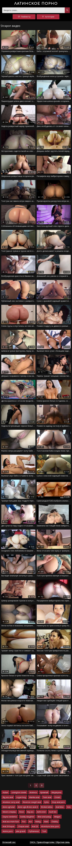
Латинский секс (9, 842)
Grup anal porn (58, 802)
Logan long (21, 797)
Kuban (5, 792)
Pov (23, 821)
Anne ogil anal (9, 807)
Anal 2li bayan (8, 826)
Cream (57, 797)
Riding (38, 821)
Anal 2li (35, 826)
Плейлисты (23, 16)
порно (36, 3)
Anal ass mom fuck (11, 821)
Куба (46, 802)
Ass (30, 821)
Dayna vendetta (10, 816)
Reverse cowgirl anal (32, 802)
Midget (57, 816)
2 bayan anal (23, 826)
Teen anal (47, 797)
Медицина (56, 792)
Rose (21, 811)
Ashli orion (41, 811)
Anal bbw (60, 807)
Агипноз (33, 792)
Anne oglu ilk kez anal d (28, 807)
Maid (46, 821)
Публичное (34, 831)
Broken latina (46, 807)
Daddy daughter (27, 816)
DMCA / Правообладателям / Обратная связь (50, 842)
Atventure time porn (50, 826)
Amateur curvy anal (11, 802)
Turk (44, 831)
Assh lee (52, 811)
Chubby (54, 821)
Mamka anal (34, 797)
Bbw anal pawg (44, 816)
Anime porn (8, 831)
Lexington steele (18, 792)
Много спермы (9, 811)
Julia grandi (20, 831)
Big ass (30, 811)
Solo (69, 807)
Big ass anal (8, 797)
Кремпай (44, 792)
